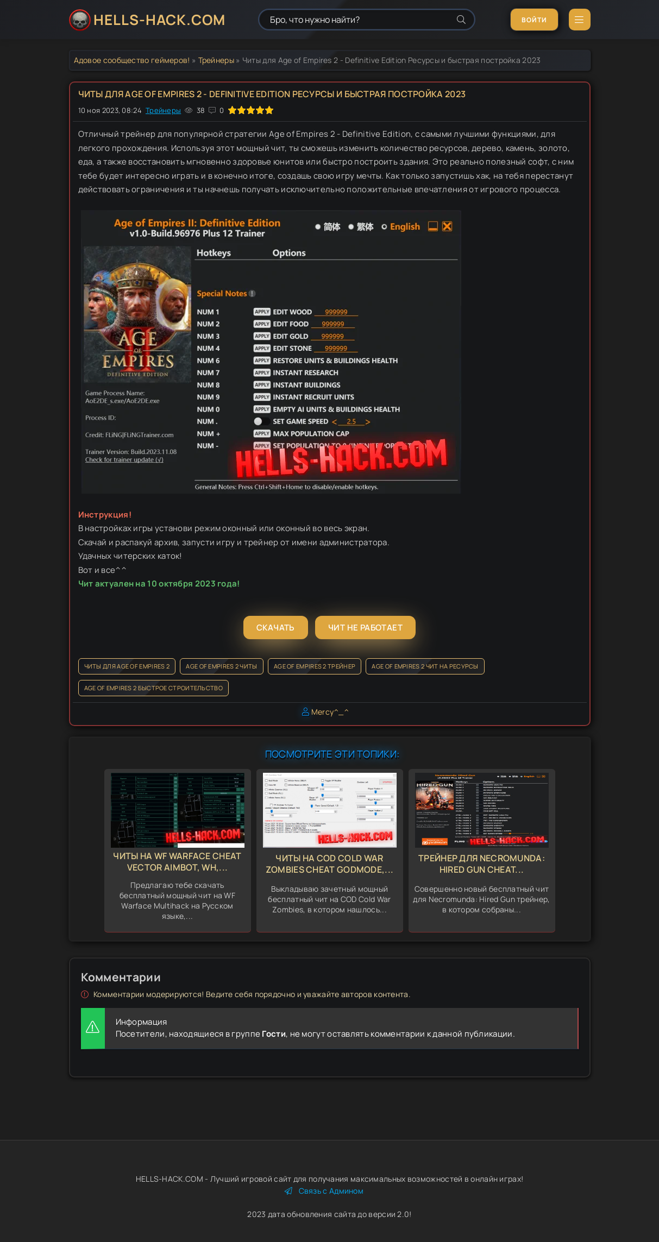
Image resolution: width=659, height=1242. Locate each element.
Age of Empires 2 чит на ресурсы (425, 666)
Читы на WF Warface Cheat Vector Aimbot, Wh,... (177, 861)
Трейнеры (216, 60)
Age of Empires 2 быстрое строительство (153, 688)
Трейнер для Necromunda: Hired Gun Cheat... (481, 863)
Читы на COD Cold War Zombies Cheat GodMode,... (330, 863)
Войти (534, 19)
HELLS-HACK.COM (159, 19)
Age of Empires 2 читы (221, 666)
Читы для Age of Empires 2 (127, 666)
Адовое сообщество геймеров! (132, 60)
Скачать (275, 627)
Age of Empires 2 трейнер (314, 666)
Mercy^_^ (330, 712)
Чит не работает (365, 627)
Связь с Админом (324, 1191)
